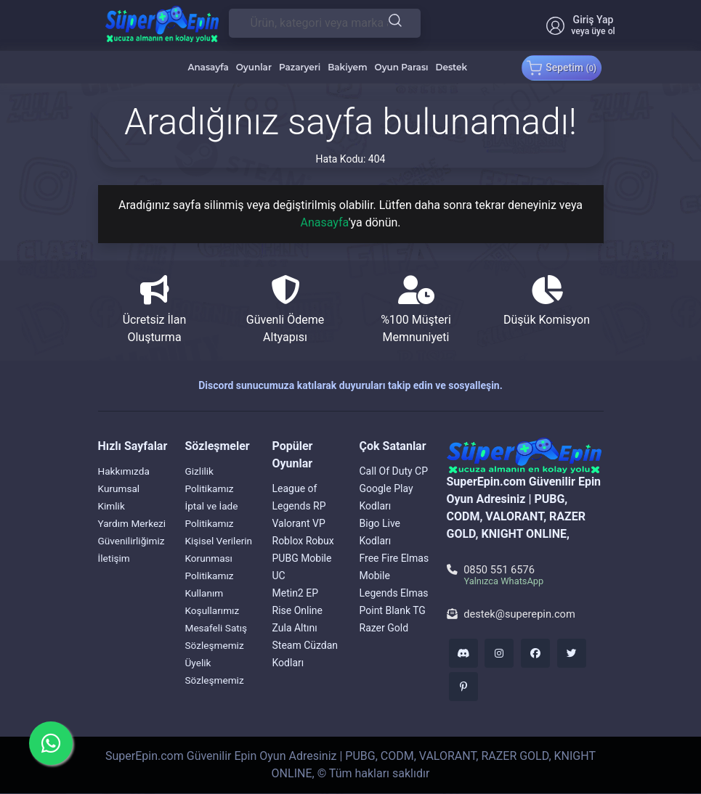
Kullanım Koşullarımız (213, 601)
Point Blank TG (393, 610)
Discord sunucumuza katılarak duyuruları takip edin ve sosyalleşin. (350, 385)
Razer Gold (384, 628)
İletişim (114, 575)
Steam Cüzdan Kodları (305, 653)
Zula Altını (294, 628)
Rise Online (297, 610)
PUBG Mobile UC (302, 566)
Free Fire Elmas (394, 558)
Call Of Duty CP (394, 471)
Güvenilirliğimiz (132, 558)
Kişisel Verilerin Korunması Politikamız (219, 558)
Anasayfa (324, 222)
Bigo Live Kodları (380, 532)
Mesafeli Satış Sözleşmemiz (217, 636)
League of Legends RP (299, 497)
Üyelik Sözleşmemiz (215, 671)
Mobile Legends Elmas (394, 584)
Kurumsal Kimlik (119, 497)
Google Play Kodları (386, 497)
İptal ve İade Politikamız (212, 514)
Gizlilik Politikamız (210, 479)
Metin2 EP (295, 593)
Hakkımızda (124, 471)
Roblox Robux (303, 541)
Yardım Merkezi (116, 532)
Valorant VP (298, 523)
